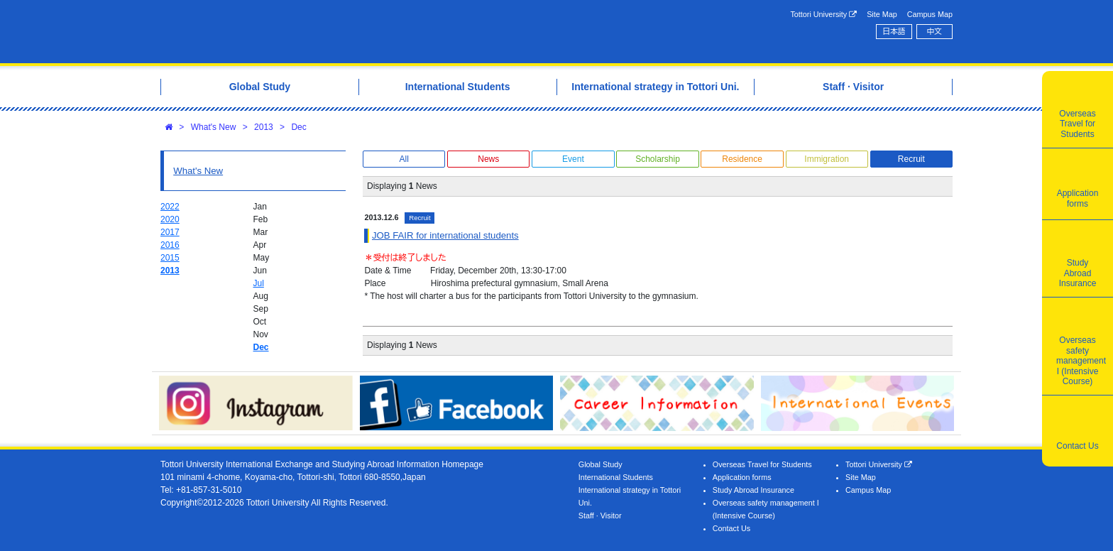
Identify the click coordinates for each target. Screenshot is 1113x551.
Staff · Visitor (600, 515)
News (488, 159)
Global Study (601, 464)
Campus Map (930, 14)
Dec (298, 127)
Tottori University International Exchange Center (359, 32)
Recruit (911, 159)
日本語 (893, 31)
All (403, 159)
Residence (742, 159)
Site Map (882, 14)
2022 (170, 207)
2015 (170, 258)
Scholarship (657, 159)
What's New (213, 127)
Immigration (826, 159)
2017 (170, 232)
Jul (258, 283)
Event (573, 159)
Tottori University (823, 14)
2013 (263, 127)
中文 (935, 31)
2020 (170, 219)
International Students (616, 477)
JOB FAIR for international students (445, 235)
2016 (170, 245)
